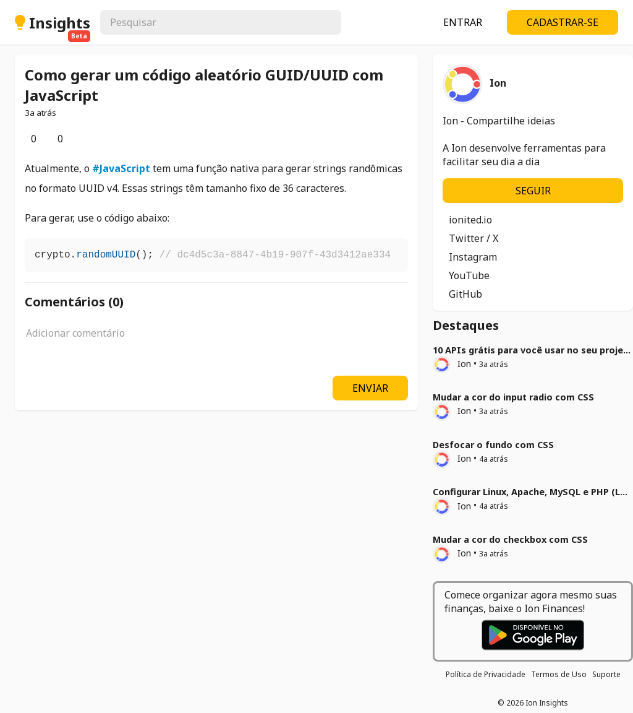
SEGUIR (533, 190)
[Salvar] (78, 139)
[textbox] (216, 340)
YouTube (469, 275)
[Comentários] (51, 139)
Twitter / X (473, 238)
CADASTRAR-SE (562, 22)
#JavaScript (121, 168)
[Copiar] (398, 252)
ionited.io (470, 220)
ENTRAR (462, 22)
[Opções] (88, 139)
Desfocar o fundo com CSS (493, 445)
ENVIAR (370, 388)
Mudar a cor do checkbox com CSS (510, 539)
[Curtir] (25, 139)
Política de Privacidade (485, 674)
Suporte (606, 674)
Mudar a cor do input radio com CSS (513, 397)
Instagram (473, 257)
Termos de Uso (559, 674)
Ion (452, 363)
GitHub (465, 294)
